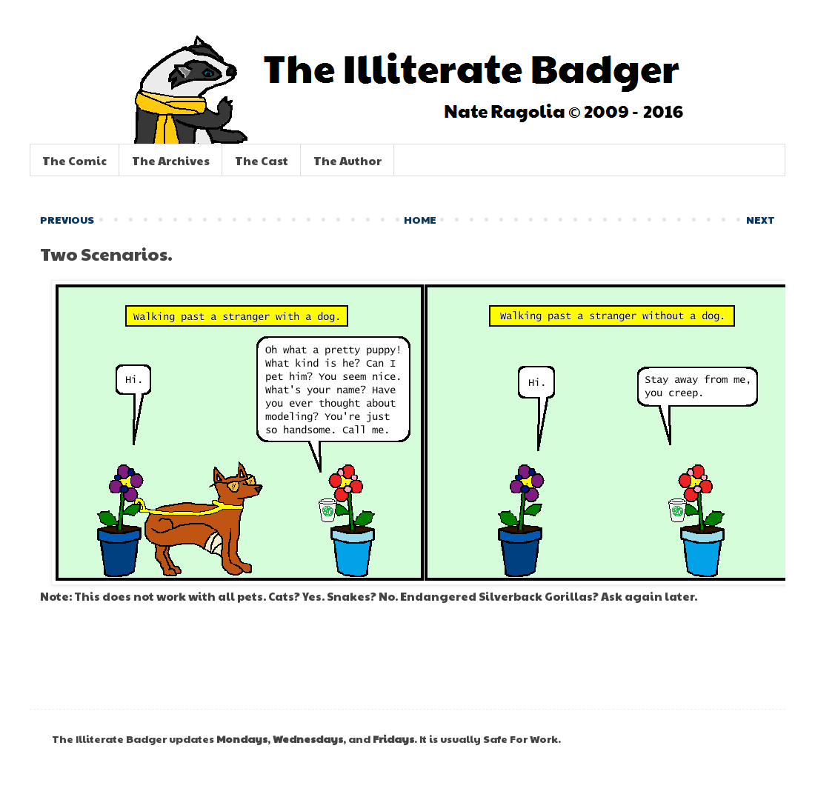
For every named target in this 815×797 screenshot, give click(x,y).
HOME (420, 219)
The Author (347, 160)
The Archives (171, 160)
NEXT (760, 219)
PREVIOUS (67, 219)
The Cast (261, 160)
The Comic (74, 160)
